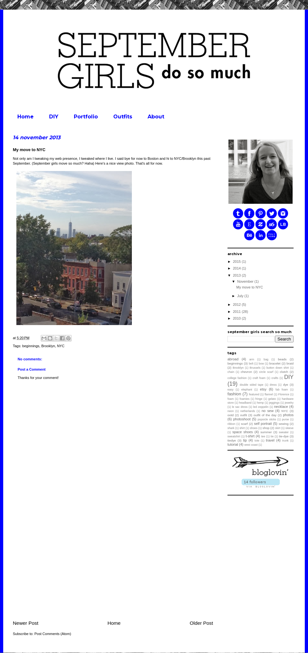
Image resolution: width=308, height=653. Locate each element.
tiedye (231, 440)
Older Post (201, 623)
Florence (283, 394)
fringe (258, 398)
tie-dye (284, 436)
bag (266, 359)
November (245, 281)
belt (251, 363)
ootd (230, 415)
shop (265, 428)
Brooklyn (48, 346)
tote (257, 440)
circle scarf (266, 372)
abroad (232, 359)
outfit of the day (265, 415)
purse (285, 419)
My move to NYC (249, 287)
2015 (237, 261)
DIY (53, 117)
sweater (284, 432)
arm (251, 359)
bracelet (274, 363)
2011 (237, 312)
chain (230, 372)
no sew (267, 411)
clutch (284, 372)
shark (231, 428)
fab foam (282, 389)
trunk (285, 440)
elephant (246, 389)
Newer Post (25, 623)
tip (245, 440)
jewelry (289, 402)
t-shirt (250, 436)
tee (263, 436)
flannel (269, 394)
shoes (253, 428)
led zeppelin (261, 406)
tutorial (232, 444)
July (240, 296)
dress (273, 384)
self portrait (263, 423)
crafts (274, 378)
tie (271, 436)
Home (25, 117)
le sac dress (240, 406)
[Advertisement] (113, 572)
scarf (244, 423)
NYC (60, 346)
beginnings (30, 346)
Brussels (255, 367)
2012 (237, 304)
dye (285, 384)
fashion (234, 393)
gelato (272, 398)
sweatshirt (233, 436)
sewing (283, 423)
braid (290, 363)
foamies (245, 398)
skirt (277, 428)
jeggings (274, 402)
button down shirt (277, 367)
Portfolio (86, 117)
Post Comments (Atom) (52, 634)
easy (230, 389)
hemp (260, 402)
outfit (243, 415)
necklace (281, 406)
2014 (237, 268)
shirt (242, 428)
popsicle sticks (267, 419)
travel (270, 440)
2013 (237, 275)
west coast (251, 444)
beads (282, 359)
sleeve (290, 428)
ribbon (231, 423)
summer (266, 432)
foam (230, 398)
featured (254, 394)
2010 (237, 318)
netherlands (247, 411)
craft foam (258, 378)
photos (288, 415)
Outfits (122, 117)
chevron (246, 372)
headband (245, 402)
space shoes (242, 432)
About (156, 117)
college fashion (237, 378)
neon (230, 411)
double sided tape (251, 384)
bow (261, 363)
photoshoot (242, 419)
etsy (263, 389)
